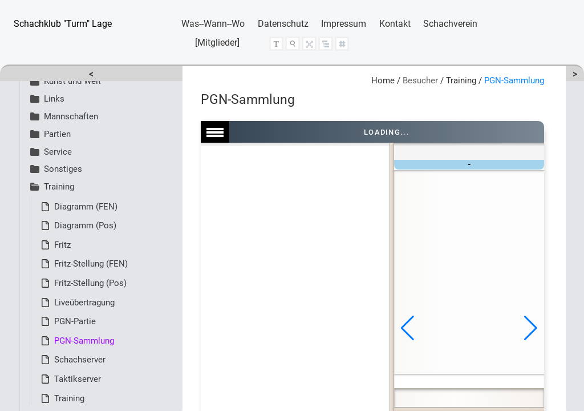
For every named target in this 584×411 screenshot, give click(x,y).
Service (51, 152)
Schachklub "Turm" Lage (63, 23)
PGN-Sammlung (84, 341)
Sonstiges (56, 169)
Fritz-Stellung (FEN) (91, 264)
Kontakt (395, 23)
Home (383, 80)
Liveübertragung (84, 302)
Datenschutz (283, 23)
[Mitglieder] (217, 42)
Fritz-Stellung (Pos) (90, 283)
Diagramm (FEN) (85, 207)
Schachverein (450, 23)
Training (52, 187)
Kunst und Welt (65, 81)
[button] (407, 328)
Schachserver (80, 359)
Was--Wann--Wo (213, 23)
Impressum (343, 23)
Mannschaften (64, 116)
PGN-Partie (75, 321)
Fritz (62, 245)
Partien (50, 134)
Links (47, 99)
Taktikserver (77, 379)
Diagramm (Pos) (85, 225)
